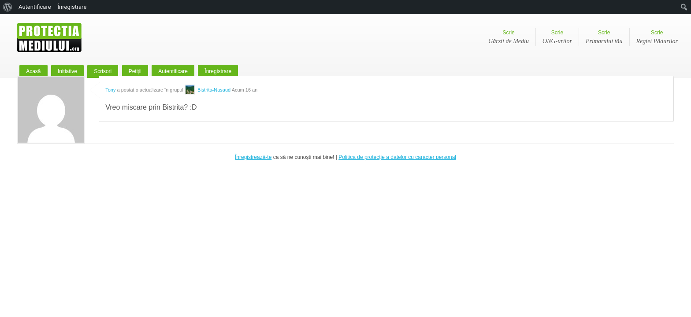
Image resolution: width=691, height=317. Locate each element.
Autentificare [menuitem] (35, 7)
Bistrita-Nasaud (213, 89)
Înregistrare (217, 71)
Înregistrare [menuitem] (72, 7)
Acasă (33, 71)
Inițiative (67, 71)
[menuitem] (7, 7)
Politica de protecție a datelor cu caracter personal (397, 157)
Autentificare (173, 71)
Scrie (508, 37)
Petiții (135, 71)
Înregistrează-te (253, 157)
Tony (110, 89)
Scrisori (102, 71)
